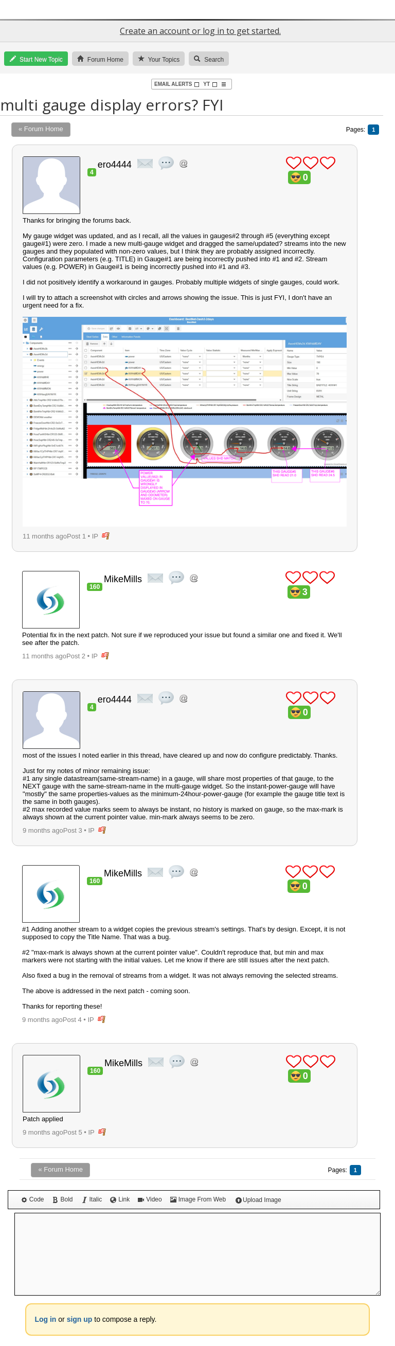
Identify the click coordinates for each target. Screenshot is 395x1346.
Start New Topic (36, 58)
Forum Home (100, 58)
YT (210, 84)
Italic (91, 1199)
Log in (45, 1319)
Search (209, 58)
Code (32, 1199)
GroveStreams (197, 9)
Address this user (183, 163)
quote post (166, 163)
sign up (80, 1319)
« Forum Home (41, 129)
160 (94, 586)
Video (149, 1199)
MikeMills (123, 579)
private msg (145, 163)
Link (120, 1199)
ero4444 (115, 164)
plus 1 (293, 163)
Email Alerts (177, 84)
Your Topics (158, 58)
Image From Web (198, 1199)
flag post (106, 536)
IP (95, 536)
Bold (62, 1199)
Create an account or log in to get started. (200, 31)
